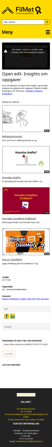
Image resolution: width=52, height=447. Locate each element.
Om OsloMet (26, 411)
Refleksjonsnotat (12, 136)
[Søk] (23, 22)
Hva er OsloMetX (12, 259)
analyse (5, 298)
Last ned (8, 354)
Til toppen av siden (26, 395)
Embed (7, 326)
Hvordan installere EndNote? (19, 218)
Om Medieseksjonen (26, 409)
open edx (31, 298)
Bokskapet (14, 298)
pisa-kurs (45, 298)
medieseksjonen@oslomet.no (29, 441)
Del (6, 308)
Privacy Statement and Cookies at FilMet (26, 419)
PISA (38, 298)
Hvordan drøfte (11, 177)
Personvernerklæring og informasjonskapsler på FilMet (26, 415)
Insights (23, 298)
